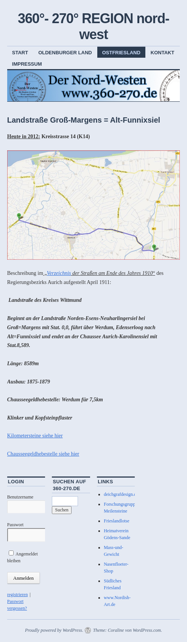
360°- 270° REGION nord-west (93, 26)
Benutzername (20, 497)
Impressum (27, 64)
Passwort (15, 524)
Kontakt (163, 52)
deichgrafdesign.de (121, 494)
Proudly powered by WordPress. (54, 630)
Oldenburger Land (65, 52)
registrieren (17, 594)
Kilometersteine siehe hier (35, 436)
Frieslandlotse (116, 521)
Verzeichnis (59, 273)
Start (20, 52)
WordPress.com (147, 630)
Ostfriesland (121, 52)
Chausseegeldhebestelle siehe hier (43, 454)
